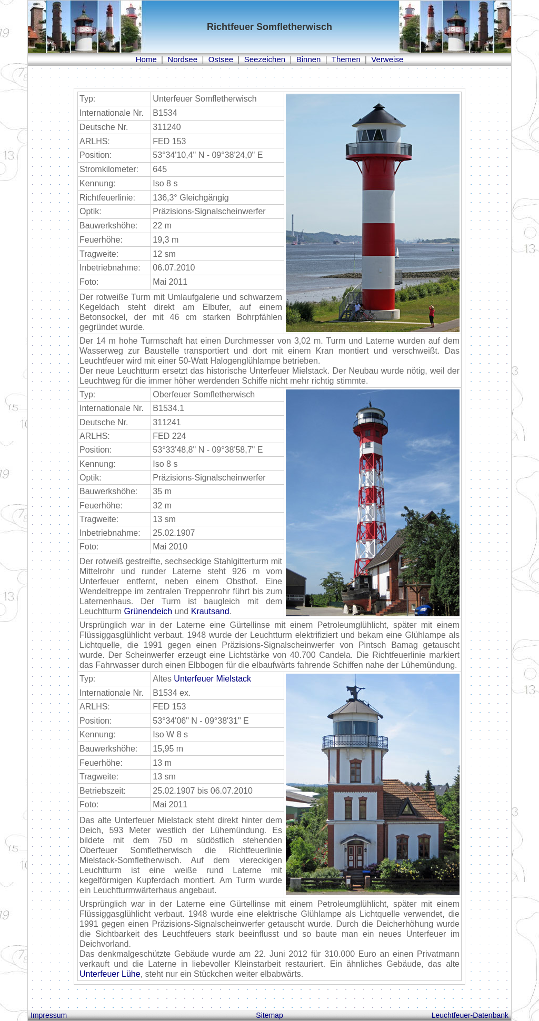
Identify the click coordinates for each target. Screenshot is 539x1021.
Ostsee (221, 59)
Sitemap (269, 1015)
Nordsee (182, 59)
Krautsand (210, 611)
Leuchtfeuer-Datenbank (470, 1015)
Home (146, 59)
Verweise (387, 59)
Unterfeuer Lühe (110, 973)
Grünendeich (148, 611)
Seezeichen (264, 59)
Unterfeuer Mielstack (212, 678)
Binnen (308, 59)
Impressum (49, 1015)
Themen (346, 59)
